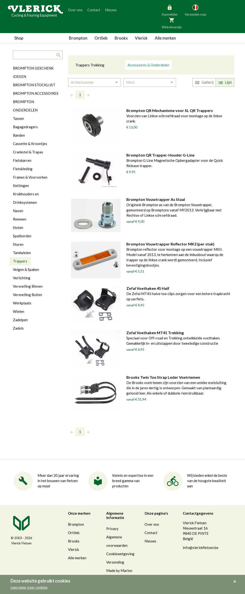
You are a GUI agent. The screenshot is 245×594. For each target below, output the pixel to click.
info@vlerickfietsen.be (200, 547)
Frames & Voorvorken (30, 177)
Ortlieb (101, 38)
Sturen (18, 244)
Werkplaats (22, 303)
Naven (18, 211)
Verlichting (21, 278)
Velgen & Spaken (26, 269)
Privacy (112, 528)
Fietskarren (22, 160)
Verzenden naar (195, 10)
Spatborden (22, 236)
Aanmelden (170, 10)
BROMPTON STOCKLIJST (34, 85)
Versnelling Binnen (28, 286)
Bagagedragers (25, 127)
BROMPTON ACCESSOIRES (35, 93)
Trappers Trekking (89, 65)
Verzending (115, 562)
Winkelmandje (172, 23)
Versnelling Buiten (27, 294)
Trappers (20, 261)
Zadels (18, 328)
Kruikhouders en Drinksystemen (26, 198)
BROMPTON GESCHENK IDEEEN (33, 72)
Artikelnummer (82, 82)
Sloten (18, 227)
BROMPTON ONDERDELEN (25, 105)
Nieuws (111, 10)
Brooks (121, 38)
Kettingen (21, 185)
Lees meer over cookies (29, 587)
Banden (19, 135)
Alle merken (165, 38)
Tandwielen (22, 252)
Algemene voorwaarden (117, 541)
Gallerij (203, 82)
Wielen (18, 311)
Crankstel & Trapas (28, 152)
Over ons (75, 10)
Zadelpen (20, 320)
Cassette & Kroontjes (30, 143)
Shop (18, 38)
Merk (130, 82)
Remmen (19, 219)
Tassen (18, 118)
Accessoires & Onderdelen (148, 65)
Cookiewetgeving (120, 554)
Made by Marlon (119, 570)
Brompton (78, 38)
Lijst (224, 82)
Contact (93, 10)
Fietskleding (23, 169)
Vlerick (141, 38)
